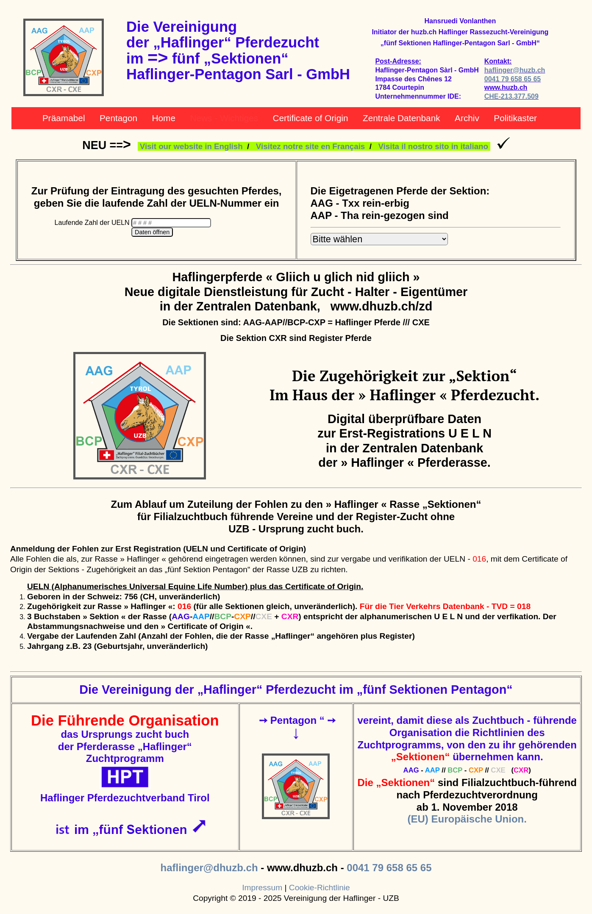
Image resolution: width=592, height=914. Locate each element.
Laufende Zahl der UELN (93, 222)
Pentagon (118, 118)
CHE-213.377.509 (511, 96)
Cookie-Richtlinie (319, 887)
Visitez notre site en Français (310, 146)
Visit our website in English (191, 146)
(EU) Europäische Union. (467, 819)
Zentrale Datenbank (401, 118)
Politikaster (515, 118)
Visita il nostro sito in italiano (433, 146)
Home (163, 118)
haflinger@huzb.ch (514, 70)
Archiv (467, 118)
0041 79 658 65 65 (512, 79)
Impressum (262, 887)
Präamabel (63, 118)
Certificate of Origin (310, 118)
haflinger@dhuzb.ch (209, 867)
